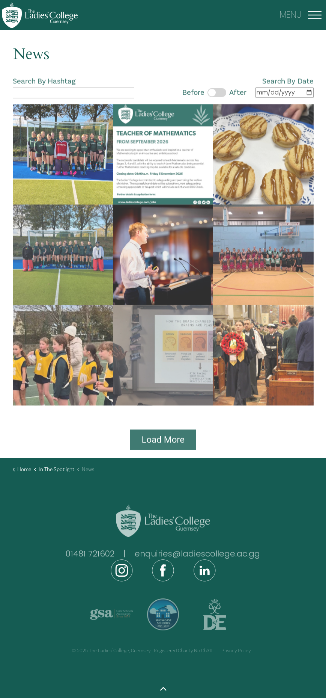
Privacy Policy (236, 651)
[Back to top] (163, 689)
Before (193, 99)
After (237, 99)
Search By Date (247, 93)
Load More (162, 446)
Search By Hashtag (73, 93)
